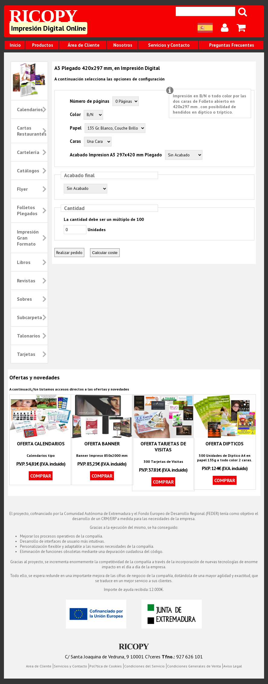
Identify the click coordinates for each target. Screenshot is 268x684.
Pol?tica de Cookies (105, 666)
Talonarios (28, 336)
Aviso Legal (232, 666)
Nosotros (122, 45)
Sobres (24, 299)
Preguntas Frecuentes (231, 45)
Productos (42, 45)
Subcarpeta (29, 317)
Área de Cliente (83, 45)
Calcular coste (105, 252)
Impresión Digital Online (48, 28)
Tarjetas (26, 354)
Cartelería (28, 152)
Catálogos (28, 171)
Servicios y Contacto (169, 45)
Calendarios (30, 109)
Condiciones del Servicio (144, 666)
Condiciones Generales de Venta (194, 666)
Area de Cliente (38, 666)
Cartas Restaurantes (31, 131)
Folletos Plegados (27, 210)
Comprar (40, 476)
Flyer (22, 189)
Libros (24, 262)
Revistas (26, 281)
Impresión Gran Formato (28, 238)
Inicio (15, 45)
